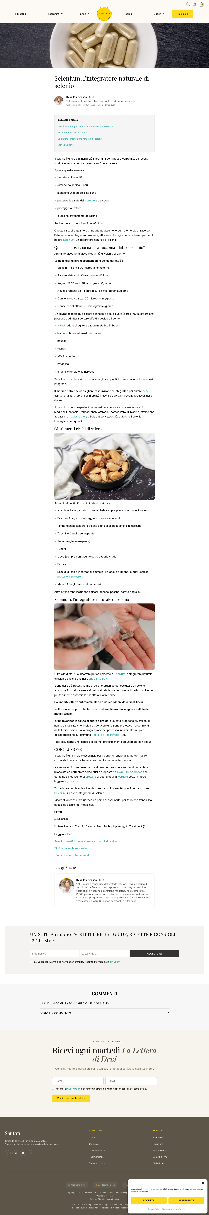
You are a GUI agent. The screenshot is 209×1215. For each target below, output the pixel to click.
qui (101, 223)
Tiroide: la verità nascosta (70, 848)
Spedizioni (158, 1137)
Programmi (53, 13)
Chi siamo (94, 1144)
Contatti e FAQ (160, 1157)
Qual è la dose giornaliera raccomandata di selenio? (85, 126)
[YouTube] (23, 1153)
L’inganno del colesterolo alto (72, 855)
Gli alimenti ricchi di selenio (72, 132)
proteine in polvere (69, 576)
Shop (83, 13)
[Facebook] (8, 1153)
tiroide (91, 200)
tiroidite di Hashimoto (106, 735)
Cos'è (92, 1137)
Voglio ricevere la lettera (71, 1098)
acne (146, 391)
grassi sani (73, 781)
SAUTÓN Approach (129, 772)
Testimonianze (96, 1157)
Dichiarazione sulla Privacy (174, 1209)
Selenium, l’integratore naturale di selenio (80, 138)
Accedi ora (154, 953)
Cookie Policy (154, 1209)
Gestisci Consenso (104, 1196)
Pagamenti (158, 1144)
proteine (91, 776)
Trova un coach (97, 1163)
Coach (157, 13)
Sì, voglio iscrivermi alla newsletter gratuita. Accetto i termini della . (75, 962)
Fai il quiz (182, 13)
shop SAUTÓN (98, 678)
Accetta (149, 1200)
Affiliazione (158, 1163)
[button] (202, 1183)
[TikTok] (30, 1153)
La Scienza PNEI (97, 1150)
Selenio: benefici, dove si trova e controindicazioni (85, 841)
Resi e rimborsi (160, 1150)
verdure (123, 776)
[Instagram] (15, 1153)
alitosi (61, 325)
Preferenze (186, 1200)
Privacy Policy (73, 1089)
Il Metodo (20, 13)
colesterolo (78, 416)
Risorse (127, 13)
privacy (115, 962)
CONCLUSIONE (66, 145)
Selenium (68, 240)
